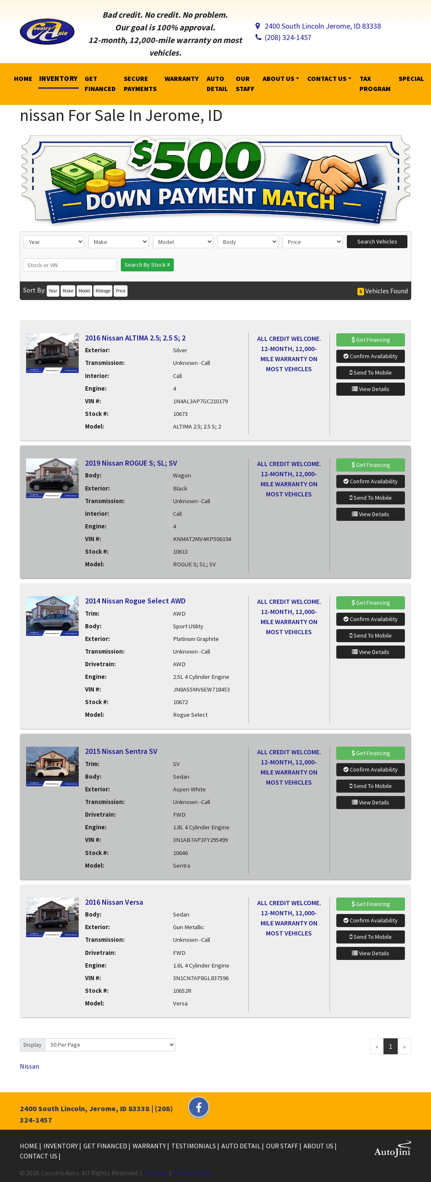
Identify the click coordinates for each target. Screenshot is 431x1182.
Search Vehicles (377, 241)
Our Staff (282, 1146)
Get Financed (105, 1146)
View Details (370, 389)
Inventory (61, 1146)
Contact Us (39, 1156)
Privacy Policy (192, 1173)
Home (29, 1146)
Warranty (150, 1146)
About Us (319, 1146)
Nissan (29, 1066)
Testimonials (194, 1146)
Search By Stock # (147, 264)
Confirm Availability (370, 356)
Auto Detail (241, 1146)
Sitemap (156, 1173)
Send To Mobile (371, 372)
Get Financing (370, 339)
